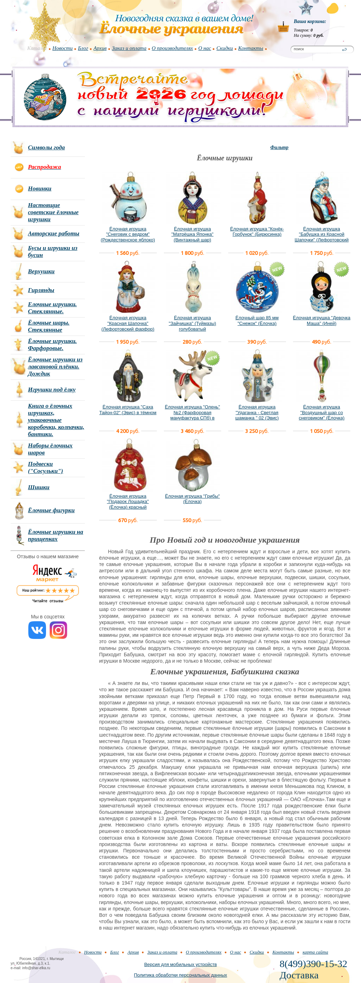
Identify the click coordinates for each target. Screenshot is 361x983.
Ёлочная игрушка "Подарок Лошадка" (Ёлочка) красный (128, 501)
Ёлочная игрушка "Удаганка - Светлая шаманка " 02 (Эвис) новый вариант (257, 415)
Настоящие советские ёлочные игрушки (53, 212)
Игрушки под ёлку (52, 389)
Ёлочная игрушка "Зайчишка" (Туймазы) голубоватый (192, 323)
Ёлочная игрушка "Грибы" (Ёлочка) (192, 498)
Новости (62, 48)
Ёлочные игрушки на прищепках (55, 535)
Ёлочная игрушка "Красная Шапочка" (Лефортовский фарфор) (127, 323)
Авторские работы (53, 233)
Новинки (39, 188)
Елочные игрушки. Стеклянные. (52, 308)
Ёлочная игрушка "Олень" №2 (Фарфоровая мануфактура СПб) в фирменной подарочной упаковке (192, 418)
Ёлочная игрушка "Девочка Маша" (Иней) (321, 320)
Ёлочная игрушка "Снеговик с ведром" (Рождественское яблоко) (128, 234)
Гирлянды (41, 290)
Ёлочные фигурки (51, 510)
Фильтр (279, 147)
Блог (83, 48)
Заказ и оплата (129, 48)
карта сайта (315, 952)
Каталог (37, 48)
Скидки (224, 48)
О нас (204, 48)
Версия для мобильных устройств (180, 964)
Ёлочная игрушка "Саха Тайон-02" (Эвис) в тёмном (127, 409)
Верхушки (41, 271)
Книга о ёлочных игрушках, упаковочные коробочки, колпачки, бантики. (56, 420)
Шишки (39, 487)
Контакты (250, 48)
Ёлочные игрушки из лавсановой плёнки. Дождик (55, 366)
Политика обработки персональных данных (180, 975)
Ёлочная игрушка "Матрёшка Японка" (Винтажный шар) (192, 234)
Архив (100, 48)
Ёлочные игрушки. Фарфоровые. (52, 345)
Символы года (46, 147)
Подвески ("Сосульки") (45, 467)
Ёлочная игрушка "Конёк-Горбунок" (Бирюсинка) (257, 231)
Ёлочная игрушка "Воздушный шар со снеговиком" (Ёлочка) (321, 412)
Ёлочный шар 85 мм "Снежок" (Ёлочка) (257, 320)
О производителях (172, 48)
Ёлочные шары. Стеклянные (48, 326)
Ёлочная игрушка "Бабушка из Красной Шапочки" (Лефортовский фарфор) (321, 237)
